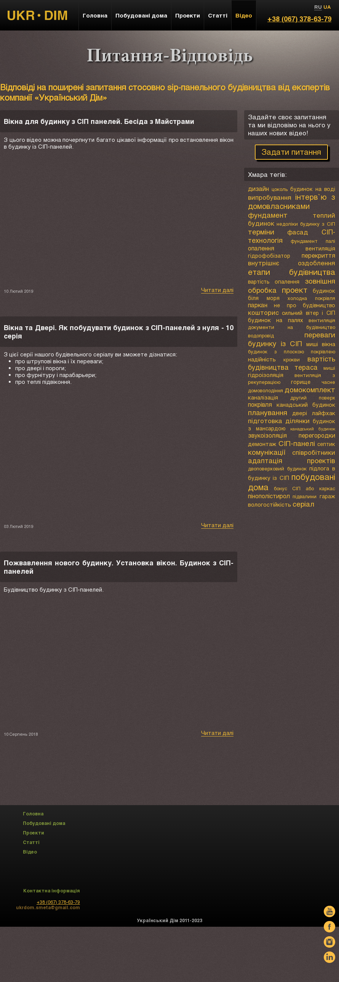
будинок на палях (275, 319)
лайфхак (323, 412)
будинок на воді (312, 189)
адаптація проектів (291, 460)
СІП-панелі (296, 443)
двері (299, 412)
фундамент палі (313, 241)
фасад (297, 232)
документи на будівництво (291, 327)
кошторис (263, 312)
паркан (257, 304)
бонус (280, 488)
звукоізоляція (267, 435)
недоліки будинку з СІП (306, 224)
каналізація (263, 397)
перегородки (317, 435)
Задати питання (291, 151)
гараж (327, 496)
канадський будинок (306, 404)
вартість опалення (274, 281)
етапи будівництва (291, 271)
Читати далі (217, 289)
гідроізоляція (265, 374)
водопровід (261, 335)
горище (300, 382)
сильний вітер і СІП (308, 313)
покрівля (260, 404)
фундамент (268, 214)
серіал (303, 503)
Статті (217, 15)
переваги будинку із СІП (291, 339)
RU (318, 7)
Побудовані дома (141, 15)
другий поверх (312, 398)
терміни (261, 231)
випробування (269, 197)
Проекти (187, 15)
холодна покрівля (311, 298)
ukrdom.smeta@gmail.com (48, 907)
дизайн (258, 188)
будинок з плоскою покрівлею (291, 351)
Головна (95, 15)
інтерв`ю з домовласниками (291, 201)
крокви (291, 359)
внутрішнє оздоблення (291, 263)
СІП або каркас (313, 488)
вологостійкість (269, 504)
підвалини (305, 496)
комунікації (267, 452)
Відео (243, 15)
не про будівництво (304, 305)
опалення (261, 248)
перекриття (318, 255)
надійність (262, 359)
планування (267, 412)
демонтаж (262, 443)
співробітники (313, 452)
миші (312, 344)
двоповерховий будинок (277, 468)
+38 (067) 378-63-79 (299, 18)
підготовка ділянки (279, 421)
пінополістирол (269, 495)
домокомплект (310, 389)
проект (294, 289)
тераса (306, 367)
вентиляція (320, 248)
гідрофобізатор (269, 255)
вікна (328, 343)
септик (326, 444)
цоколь (280, 189)
